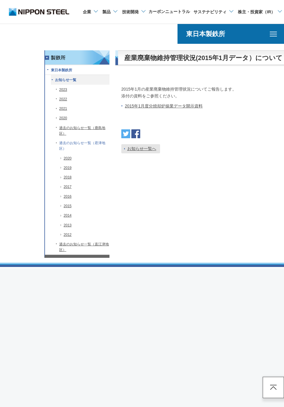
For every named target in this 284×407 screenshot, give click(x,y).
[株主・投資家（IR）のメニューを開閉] (259, 12)
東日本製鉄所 (61, 70)
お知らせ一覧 (65, 80)
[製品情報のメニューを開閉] (110, 12)
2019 (68, 168)
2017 (68, 187)
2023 (63, 90)
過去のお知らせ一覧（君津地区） (82, 146)
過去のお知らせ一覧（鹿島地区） (82, 131)
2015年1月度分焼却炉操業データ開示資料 (164, 106)
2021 (63, 109)
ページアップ (273, 387)
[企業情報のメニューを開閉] (90, 12)
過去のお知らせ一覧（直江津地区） (84, 247)
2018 (68, 177)
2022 (63, 99)
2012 (68, 235)
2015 (68, 206)
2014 (68, 215)
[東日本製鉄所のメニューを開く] (231, 34)
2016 (68, 196)
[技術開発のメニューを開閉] (133, 12)
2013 (68, 225)
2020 (63, 118)
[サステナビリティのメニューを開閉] (213, 12)
